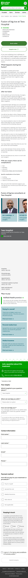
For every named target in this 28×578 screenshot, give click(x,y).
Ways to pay (6, 34)
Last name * (5, 443)
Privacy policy (19, 573)
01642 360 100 (18, 375)
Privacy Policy (7, 544)
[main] (14, 290)
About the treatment (8, 29)
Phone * (3, 461)
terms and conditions (19, 552)
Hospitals (4, 12)
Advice (24, 12)
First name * (5, 434)
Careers (23, 568)
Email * (3, 452)
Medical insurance (8, 494)
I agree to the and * (14, 553)
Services (17, 12)
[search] (14, 8)
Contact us (5, 36)
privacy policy (10, 554)
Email (7, 526)
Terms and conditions (10, 573)
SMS (14, 526)
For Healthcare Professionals (8, 571)
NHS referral (7, 499)
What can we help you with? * (11, 399)
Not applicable (7, 505)
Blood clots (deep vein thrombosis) (12, 171)
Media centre (11, 568)
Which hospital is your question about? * (11, 389)
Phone (22, 526)
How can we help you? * (9, 408)
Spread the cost (8, 489)
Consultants (5, 31)
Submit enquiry (14, 560)
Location (4, 33)
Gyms (11, 12)
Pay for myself (7, 484)
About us (4, 568)
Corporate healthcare (21, 571)
